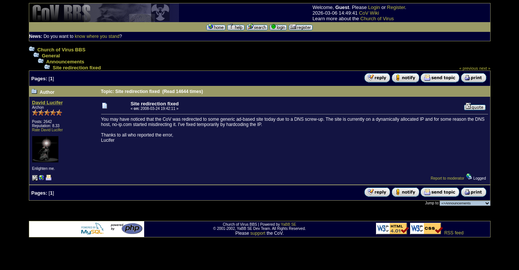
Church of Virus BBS (61, 49)
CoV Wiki (369, 13)
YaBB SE (288, 224)
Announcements (65, 61)
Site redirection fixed (77, 67)
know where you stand (97, 36)
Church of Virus (377, 18)
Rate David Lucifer (47, 130)
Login (374, 7)
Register (396, 7)
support (258, 233)
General (51, 55)
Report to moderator (447, 178)
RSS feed (453, 233)
